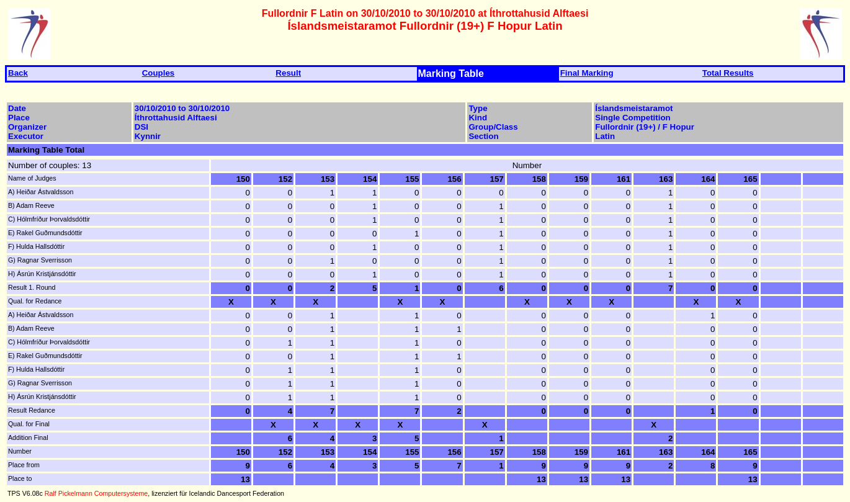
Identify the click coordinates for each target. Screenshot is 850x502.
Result (288, 73)
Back (18, 73)
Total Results (728, 73)
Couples (158, 73)
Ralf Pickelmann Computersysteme (96, 493)
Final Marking (587, 73)
